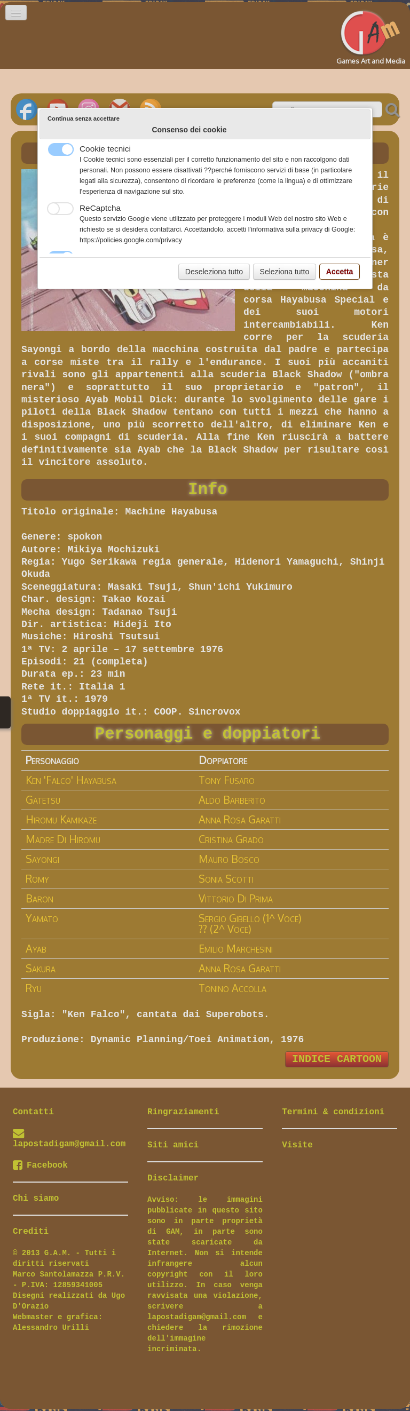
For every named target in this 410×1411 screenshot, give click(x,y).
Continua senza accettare (84, 118)
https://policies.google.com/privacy (131, 240)
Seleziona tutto (285, 271)
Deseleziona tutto (214, 271)
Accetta (339, 271)
